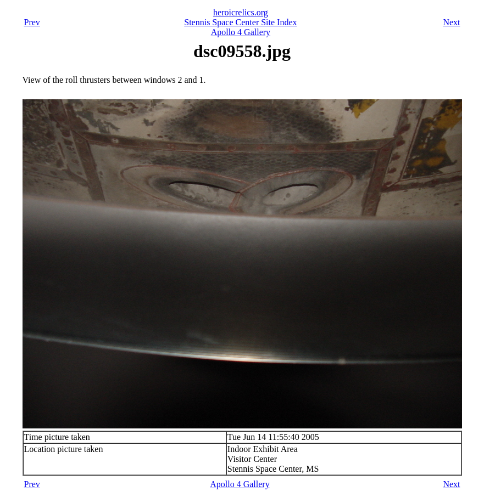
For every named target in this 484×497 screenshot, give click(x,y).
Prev (32, 22)
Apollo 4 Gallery (240, 32)
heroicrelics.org (240, 12)
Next (451, 22)
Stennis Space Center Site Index (240, 22)
